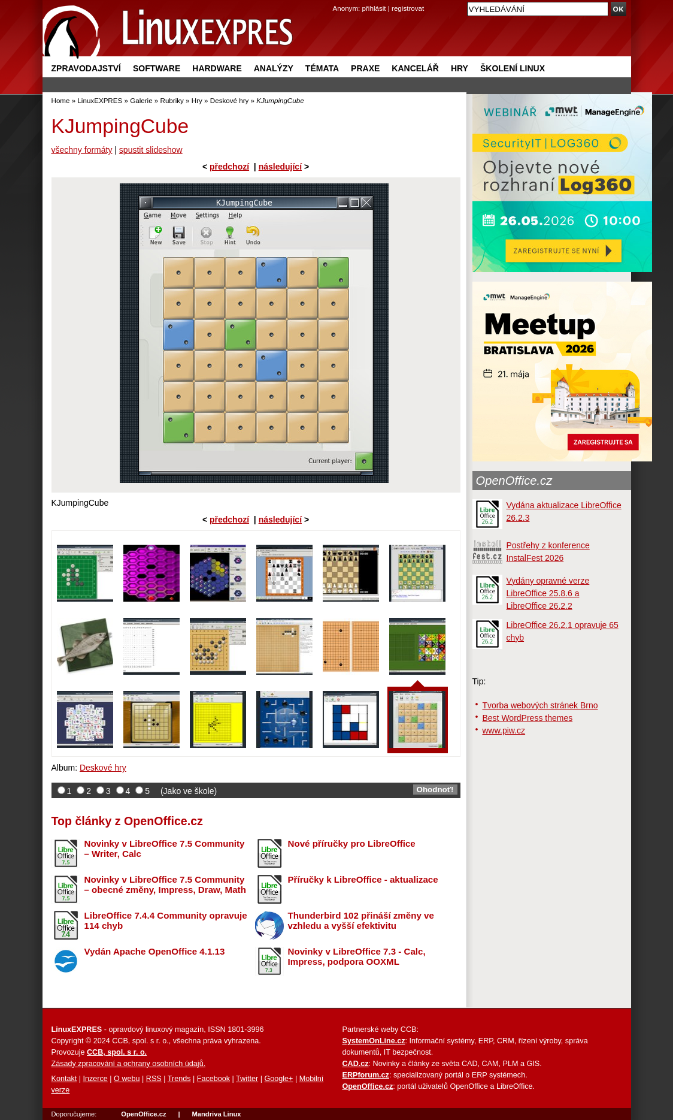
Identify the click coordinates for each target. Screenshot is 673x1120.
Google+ (278, 1078)
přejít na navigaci (337, 0)
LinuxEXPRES (99, 100)
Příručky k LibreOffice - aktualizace (363, 879)
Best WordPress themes (528, 718)
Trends (179, 1078)
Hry (459, 68)
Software (156, 68)
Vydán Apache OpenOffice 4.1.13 (154, 951)
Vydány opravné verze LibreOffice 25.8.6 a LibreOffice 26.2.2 (548, 593)
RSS (154, 1078)
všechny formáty (82, 150)
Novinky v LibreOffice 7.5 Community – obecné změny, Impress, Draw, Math (165, 884)
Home (60, 100)
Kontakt (64, 1078)
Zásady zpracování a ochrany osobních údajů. (128, 1063)
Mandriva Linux (216, 1114)
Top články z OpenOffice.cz (127, 821)
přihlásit (374, 8)
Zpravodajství (86, 68)
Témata (322, 68)
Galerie (141, 100)
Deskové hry (229, 100)
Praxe (365, 68)
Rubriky (172, 100)
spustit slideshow (151, 150)
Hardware (216, 68)
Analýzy (273, 68)
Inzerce (95, 1078)
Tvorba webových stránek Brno (540, 705)
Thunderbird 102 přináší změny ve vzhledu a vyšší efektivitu (361, 920)
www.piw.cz (504, 730)
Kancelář (415, 68)
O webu (127, 1078)
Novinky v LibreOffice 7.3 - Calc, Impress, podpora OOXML (357, 956)
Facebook (213, 1078)
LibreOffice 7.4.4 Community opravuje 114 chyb (165, 920)
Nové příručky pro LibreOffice (352, 843)
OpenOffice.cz (514, 480)
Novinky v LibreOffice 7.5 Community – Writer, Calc (164, 848)
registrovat (408, 8)
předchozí (229, 166)
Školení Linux (512, 68)
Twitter (247, 1078)
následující (280, 166)
